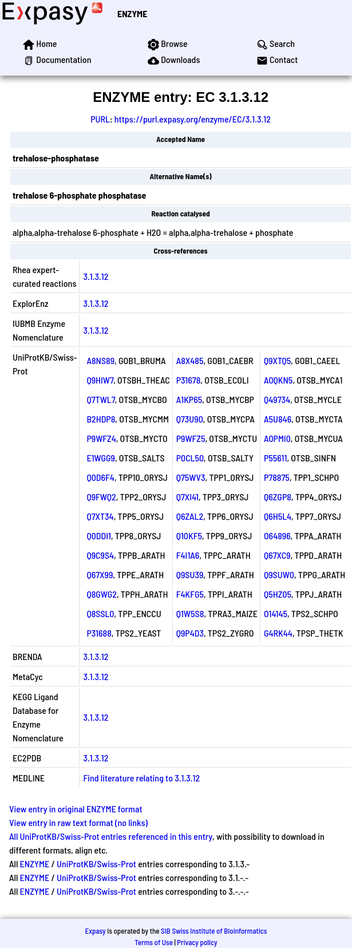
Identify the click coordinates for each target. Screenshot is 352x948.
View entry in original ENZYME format (76, 808)
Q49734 (277, 399)
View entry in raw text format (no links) (78, 822)
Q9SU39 (190, 574)
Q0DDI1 (98, 535)
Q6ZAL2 (189, 516)
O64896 (277, 535)
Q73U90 (189, 418)
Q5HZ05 (277, 593)
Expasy (95, 930)
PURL (100, 118)
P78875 (277, 477)
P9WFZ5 (190, 438)
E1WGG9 (100, 457)
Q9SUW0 (279, 574)
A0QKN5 (278, 379)
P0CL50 (190, 457)
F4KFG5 (190, 593)
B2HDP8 (100, 418)
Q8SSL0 (100, 613)
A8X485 (190, 360)
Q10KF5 (189, 535)
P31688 (98, 632)
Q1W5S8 (190, 613)
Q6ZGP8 (277, 496)
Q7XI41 (187, 496)
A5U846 (277, 418)
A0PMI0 (277, 438)
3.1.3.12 (95, 276)
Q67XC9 (277, 555)
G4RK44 (278, 632)
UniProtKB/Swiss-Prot (96, 863)
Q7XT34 (99, 516)
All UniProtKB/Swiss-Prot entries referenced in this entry (110, 836)
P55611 (275, 457)
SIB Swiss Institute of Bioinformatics (214, 930)
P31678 (188, 379)
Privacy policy (197, 942)
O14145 (275, 613)
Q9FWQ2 (101, 496)
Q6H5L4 (277, 516)
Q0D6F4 (100, 477)
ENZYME (132, 13)
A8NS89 (100, 360)
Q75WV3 (190, 477)
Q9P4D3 (190, 632)
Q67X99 (99, 574)
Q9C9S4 (100, 555)
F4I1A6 (188, 555)
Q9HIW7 (99, 379)
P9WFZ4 (101, 438)
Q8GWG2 (101, 593)
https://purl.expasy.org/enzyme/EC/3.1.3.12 (192, 118)
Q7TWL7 (100, 399)
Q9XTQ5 (277, 360)
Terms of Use (154, 942)
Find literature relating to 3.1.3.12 (141, 777)
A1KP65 (189, 399)
